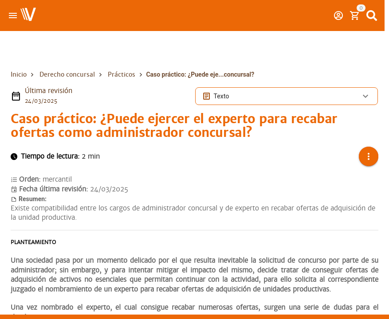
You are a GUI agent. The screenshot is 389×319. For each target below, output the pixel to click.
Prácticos (121, 74)
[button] (368, 156)
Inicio (19, 74)
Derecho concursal (67, 74)
